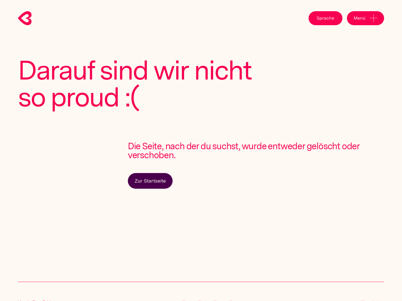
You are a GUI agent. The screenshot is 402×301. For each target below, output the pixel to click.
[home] (29, 18)
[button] (325, 18)
